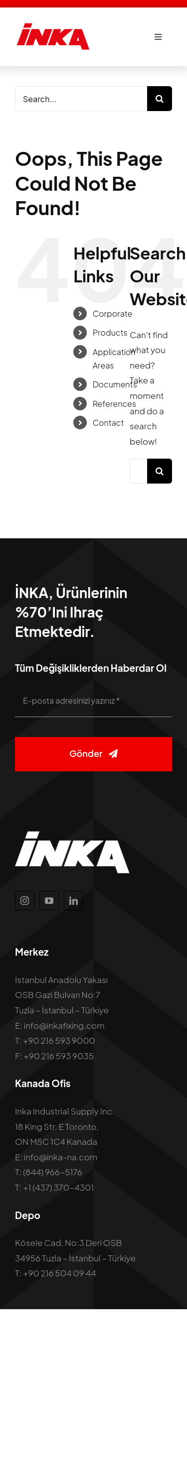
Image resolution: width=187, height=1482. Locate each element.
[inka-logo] (52, 26)
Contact (108, 422)
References (115, 403)
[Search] (159, 98)
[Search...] (81, 98)
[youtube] (49, 900)
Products (110, 332)
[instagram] (24, 900)
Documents (115, 384)
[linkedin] (73, 900)
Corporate (113, 313)
